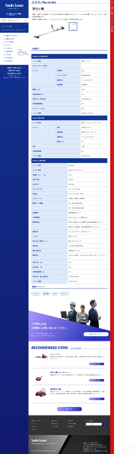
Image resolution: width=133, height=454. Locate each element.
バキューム (64, 294)
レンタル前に (10, 42)
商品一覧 (70, 421)
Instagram (9, 58)
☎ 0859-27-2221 (88, 447)
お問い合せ (9, 51)
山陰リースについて (12, 36)
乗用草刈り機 (55, 389)
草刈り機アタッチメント (59, 372)
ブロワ (55, 294)
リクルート (9, 48)
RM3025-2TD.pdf (87, 113)
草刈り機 (46, 294)
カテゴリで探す (8, 26)
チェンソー (36, 294)
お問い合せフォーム (96, 334)
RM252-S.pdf (73, 281)
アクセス (8, 54)
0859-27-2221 (14, 70)
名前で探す (71, 426)
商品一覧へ (69, 409)
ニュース (8, 45)
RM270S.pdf (86, 156)
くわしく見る (96, 364)
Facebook (9, 61)
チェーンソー (55, 354)
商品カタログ (10, 39)
